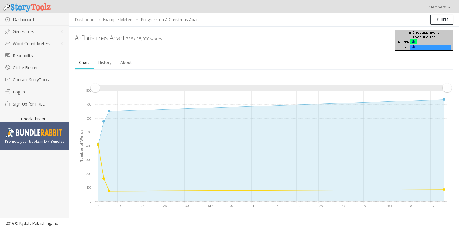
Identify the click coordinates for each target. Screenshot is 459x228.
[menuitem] (271, 88)
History (105, 62)
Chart (84, 62)
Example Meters (118, 19)
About (126, 62)
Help (442, 19)
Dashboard (85, 19)
